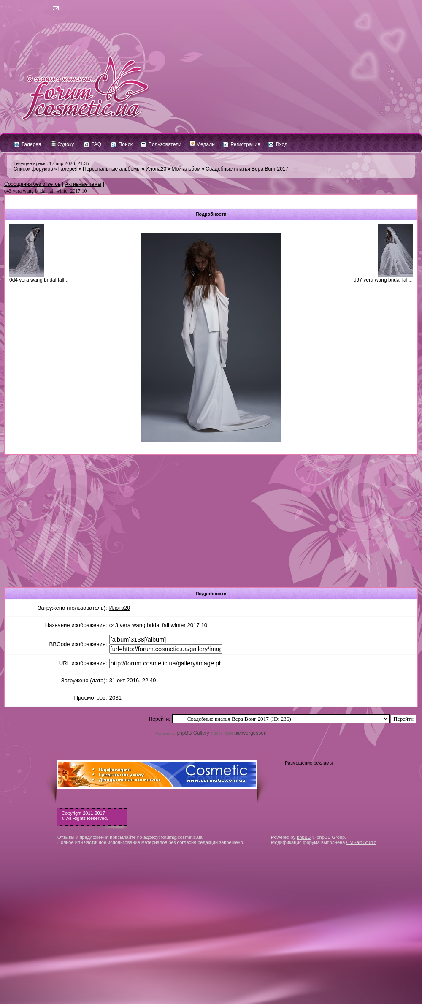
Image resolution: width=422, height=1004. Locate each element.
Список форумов (33, 169)
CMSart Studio (361, 842)
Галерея (27, 144)
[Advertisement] (211, 518)
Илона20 (156, 169)
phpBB (304, 837)
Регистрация (241, 144)
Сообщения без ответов (32, 184)
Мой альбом (186, 169)
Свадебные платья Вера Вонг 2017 (247, 169)
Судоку (62, 144)
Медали (202, 144)
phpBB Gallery (192, 733)
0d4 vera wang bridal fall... (38, 280)
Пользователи (161, 144)
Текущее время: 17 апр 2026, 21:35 (51, 163)
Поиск (122, 144)
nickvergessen (250, 733)
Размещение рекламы (309, 762)
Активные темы (83, 184)
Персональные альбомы (112, 169)
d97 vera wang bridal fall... (383, 280)
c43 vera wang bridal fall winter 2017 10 (45, 191)
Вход (277, 144)
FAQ (92, 144)
